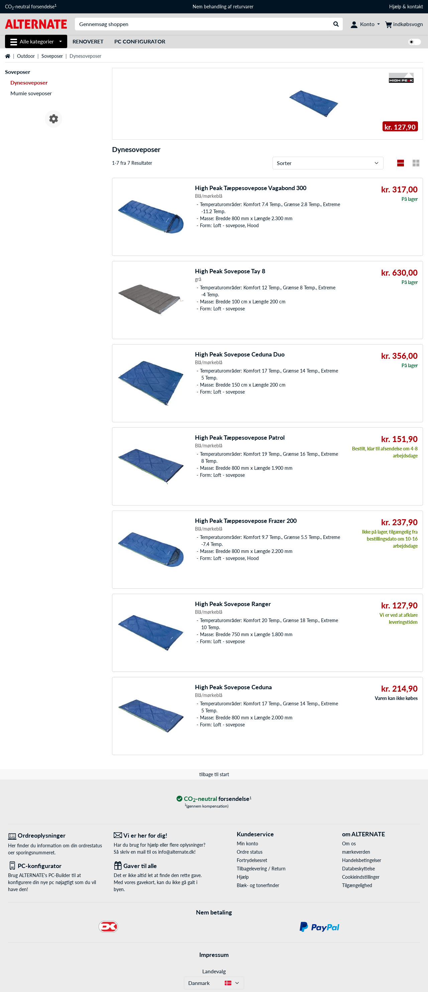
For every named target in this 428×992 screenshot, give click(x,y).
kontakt (415, 6)
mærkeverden (356, 852)
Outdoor (26, 56)
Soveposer (52, 56)
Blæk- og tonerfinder (258, 885)
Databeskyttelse (358, 868)
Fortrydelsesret (252, 860)
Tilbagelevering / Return (261, 868)
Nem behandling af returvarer (223, 6)
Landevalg (214, 971)
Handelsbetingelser (361, 860)
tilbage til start (214, 774)
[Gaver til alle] (161, 865)
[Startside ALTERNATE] (36, 23)
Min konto (247, 843)
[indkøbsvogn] (404, 24)
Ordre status (249, 852)
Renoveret (88, 41)
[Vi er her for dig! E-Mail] (161, 835)
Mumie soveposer (31, 93)
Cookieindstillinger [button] (361, 877)
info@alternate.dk (176, 852)
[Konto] (365, 24)
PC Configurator (139, 41)
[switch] (414, 42)
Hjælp (395, 6)
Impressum (214, 954)
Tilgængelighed (357, 885)
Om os (349, 843)
